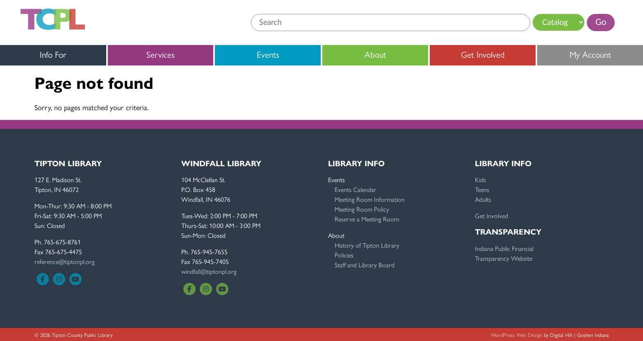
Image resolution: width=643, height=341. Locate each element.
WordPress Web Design (516, 335)
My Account (590, 54)
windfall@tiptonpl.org (209, 271)
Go (601, 21)
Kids (480, 179)
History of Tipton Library (367, 245)
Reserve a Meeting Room (367, 219)
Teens (482, 189)
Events (268, 54)
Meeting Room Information (370, 199)
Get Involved (483, 54)
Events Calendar (355, 189)
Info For (53, 54)
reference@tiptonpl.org (64, 261)
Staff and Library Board (364, 264)
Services (160, 54)
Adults (483, 199)
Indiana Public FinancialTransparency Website (504, 253)
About (375, 54)
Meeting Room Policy (362, 209)
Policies (344, 255)
